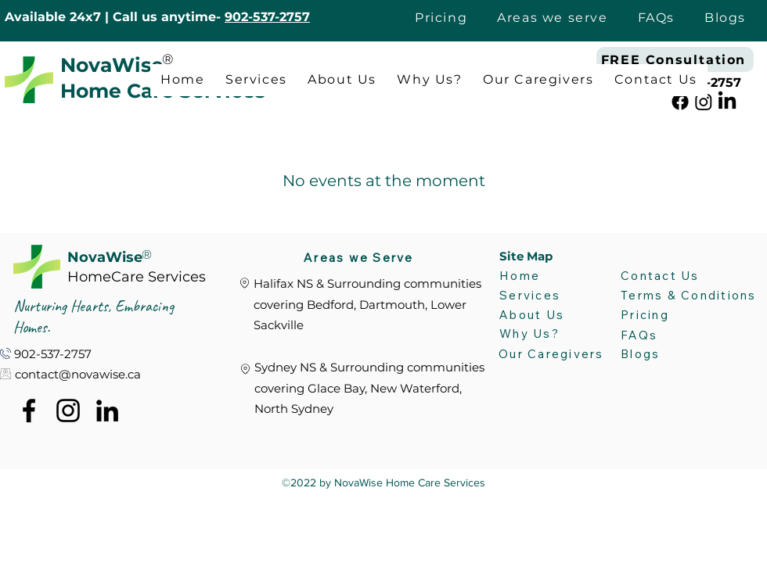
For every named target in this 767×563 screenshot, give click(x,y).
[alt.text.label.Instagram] (704, 102)
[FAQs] (668, 335)
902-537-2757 (267, 16)
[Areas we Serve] (364, 257)
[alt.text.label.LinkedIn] (727, 102)
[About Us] (532, 315)
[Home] (539, 276)
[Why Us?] (530, 334)
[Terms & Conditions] (693, 295)
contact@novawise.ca (78, 374)
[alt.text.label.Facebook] (680, 102)
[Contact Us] (661, 275)
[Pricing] (679, 315)
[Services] (546, 295)
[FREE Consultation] (675, 59)
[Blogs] (668, 354)
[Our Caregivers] (554, 354)
